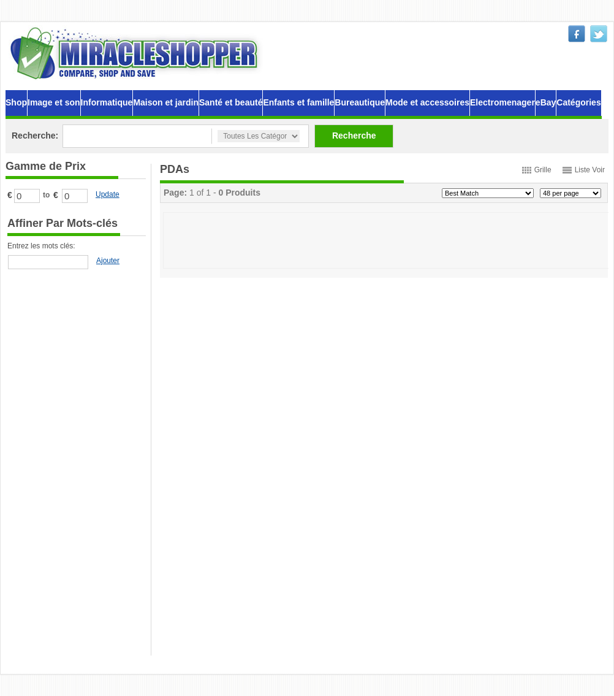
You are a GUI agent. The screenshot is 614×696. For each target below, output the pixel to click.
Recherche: (35, 135)
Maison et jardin (166, 102)
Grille (542, 170)
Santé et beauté (230, 102)
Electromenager (502, 102)
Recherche (354, 135)
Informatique (107, 102)
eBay (546, 102)
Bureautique (360, 102)
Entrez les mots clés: (41, 246)
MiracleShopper (137, 53)
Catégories (578, 102)
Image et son (54, 102)
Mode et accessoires (427, 102)
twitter (598, 33)
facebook (576, 33)
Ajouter (107, 260)
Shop (16, 102)
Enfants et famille (298, 102)
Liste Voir (590, 170)
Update (107, 194)
